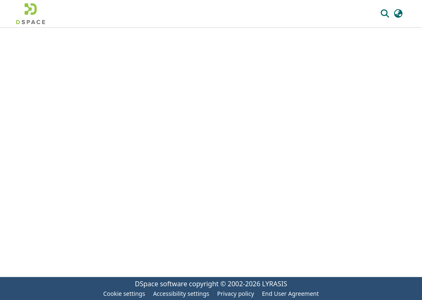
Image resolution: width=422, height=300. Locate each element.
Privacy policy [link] (235, 294)
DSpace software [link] (161, 283)
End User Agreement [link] (290, 294)
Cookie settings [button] (124, 294)
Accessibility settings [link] (181, 294)
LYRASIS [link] (274, 283)
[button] (30, 13)
